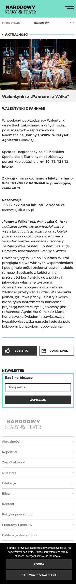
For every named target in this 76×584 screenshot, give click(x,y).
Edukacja (9, 483)
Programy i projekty (17, 525)
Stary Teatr (20, 10)
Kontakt (8, 504)
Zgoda (39, 564)
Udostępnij (59, 350)
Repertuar (9, 452)
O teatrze (9, 473)
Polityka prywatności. (39, 575)
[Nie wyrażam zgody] (71, 563)
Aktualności (16, 34)
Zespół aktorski (13, 462)
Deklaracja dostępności (19, 535)
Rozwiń (72, 23)
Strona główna (11, 22)
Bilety (6, 493)
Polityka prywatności (17, 514)
